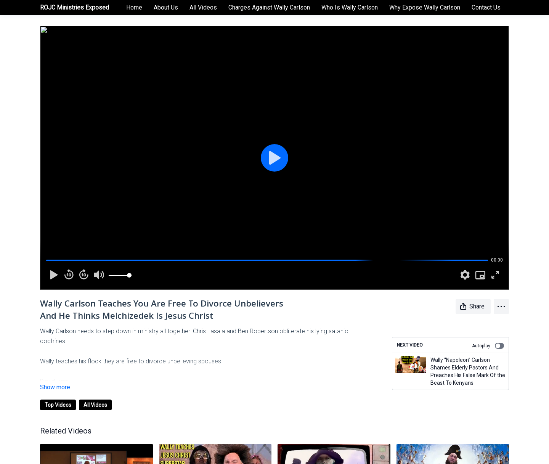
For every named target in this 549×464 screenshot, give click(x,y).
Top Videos (58, 405)
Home (134, 7)
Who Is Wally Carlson (349, 7)
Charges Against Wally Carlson (269, 7)
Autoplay (488, 346)
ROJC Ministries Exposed (74, 7)
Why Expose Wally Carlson (424, 7)
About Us (166, 7)
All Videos (203, 7)
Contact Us (486, 7)
